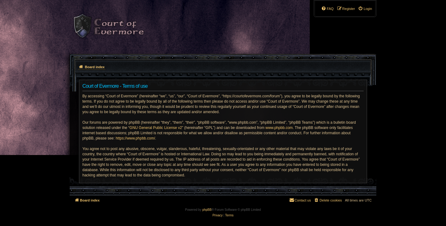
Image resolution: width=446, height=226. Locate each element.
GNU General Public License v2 (155, 128)
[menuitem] (365, 8)
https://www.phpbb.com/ (135, 138)
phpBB (207, 209)
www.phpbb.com (279, 128)
